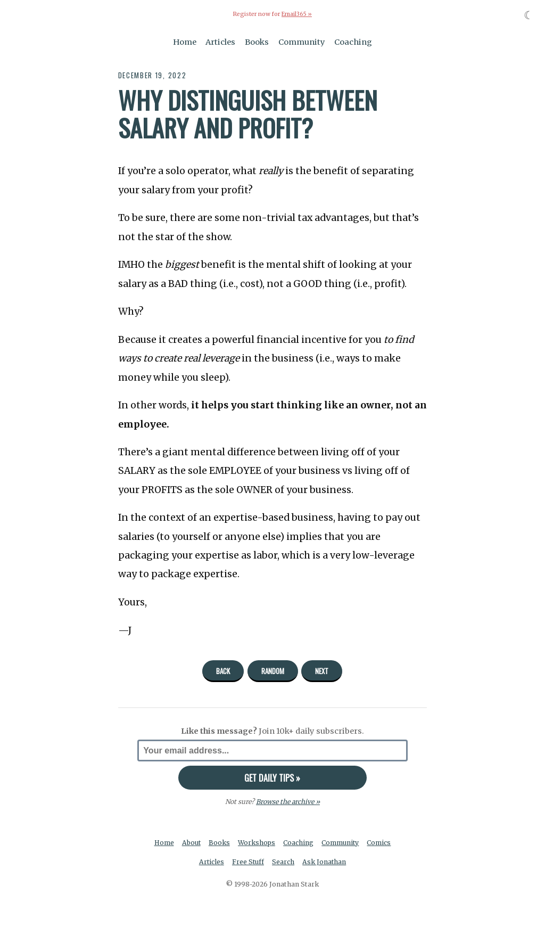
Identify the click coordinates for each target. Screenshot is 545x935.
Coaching (353, 41)
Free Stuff (248, 862)
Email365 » (296, 14)
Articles (220, 41)
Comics (380, 842)
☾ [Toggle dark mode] (529, 15)
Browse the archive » (287, 802)
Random (272, 670)
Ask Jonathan (325, 862)
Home (184, 41)
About (191, 842)
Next (321, 670)
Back (223, 670)
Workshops (257, 842)
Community (301, 41)
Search (283, 862)
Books (257, 41)
